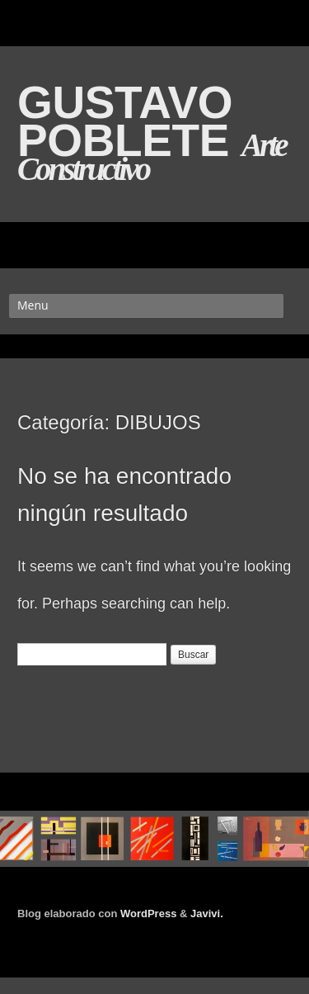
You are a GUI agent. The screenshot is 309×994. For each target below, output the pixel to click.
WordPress (148, 913)
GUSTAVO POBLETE (129, 121)
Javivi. (206, 913)
